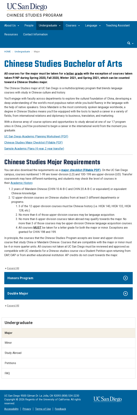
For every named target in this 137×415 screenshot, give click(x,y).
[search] (130, 43)
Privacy (27, 409)
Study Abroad (13, 353)
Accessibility (11, 409)
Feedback (60, 409)
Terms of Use (43, 409)
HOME (7, 51)
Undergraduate (49, 25)
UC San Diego (27, 8)
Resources (11, 34)
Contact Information (35, 34)
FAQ (7, 373)
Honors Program (20, 278)
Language (93, 25)
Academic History (21, 183)
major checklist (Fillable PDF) (81, 170)
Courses (73, 25)
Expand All (13, 268)
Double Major (18, 293)
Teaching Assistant (118, 25)
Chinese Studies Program (35, 15)
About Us (11, 25)
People (29, 25)
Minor (8, 342)
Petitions (10, 363)
